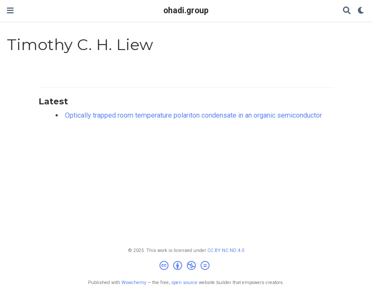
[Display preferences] (361, 11)
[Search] (347, 11)
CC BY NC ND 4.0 (225, 250)
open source (184, 282)
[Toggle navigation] (10, 10)
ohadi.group (186, 10)
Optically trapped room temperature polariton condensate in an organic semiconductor (193, 115)
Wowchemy (133, 282)
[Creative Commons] (186, 266)
